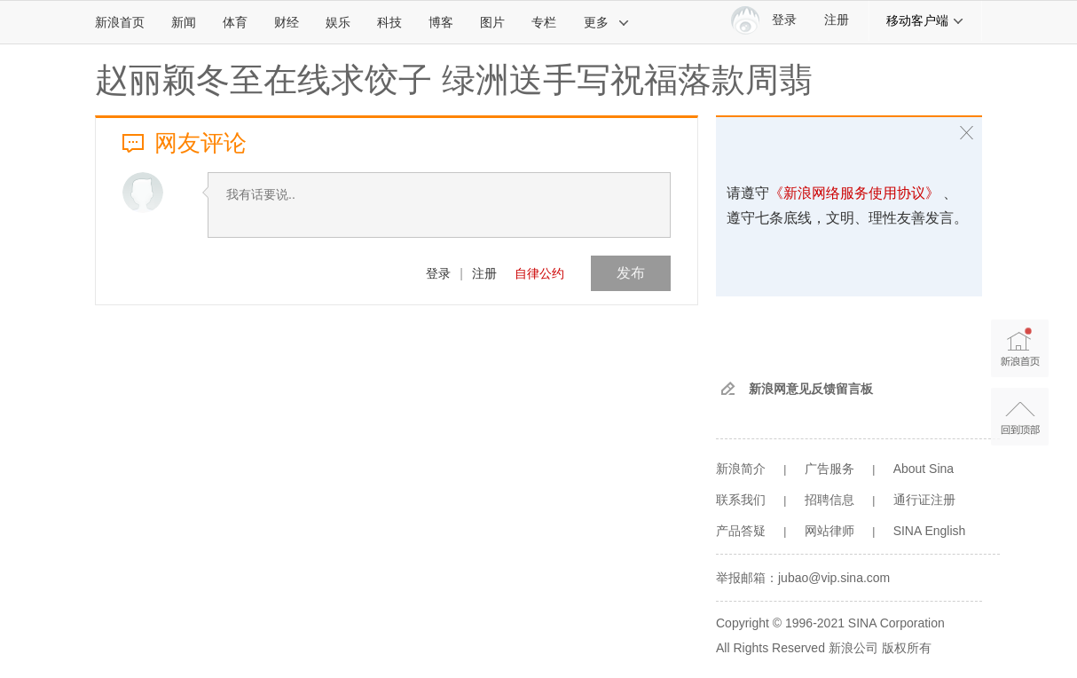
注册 (836, 20)
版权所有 (907, 648)
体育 (235, 22)
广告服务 (829, 468)
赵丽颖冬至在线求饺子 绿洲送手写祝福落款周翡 (454, 80)
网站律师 (829, 531)
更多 (607, 22)
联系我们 (741, 500)
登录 (438, 273)
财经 (286, 22)
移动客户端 (925, 20)
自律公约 (539, 273)
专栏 (543, 22)
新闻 (183, 22)
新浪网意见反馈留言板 (811, 389)
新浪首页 (120, 22)
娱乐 (338, 22)
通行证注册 (924, 500)
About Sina (924, 468)
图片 (492, 22)
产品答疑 (741, 531)
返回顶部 (1020, 416)
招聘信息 (829, 500)
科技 (389, 22)
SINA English (929, 531)
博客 (440, 22)
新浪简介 (741, 468)
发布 (631, 272)
